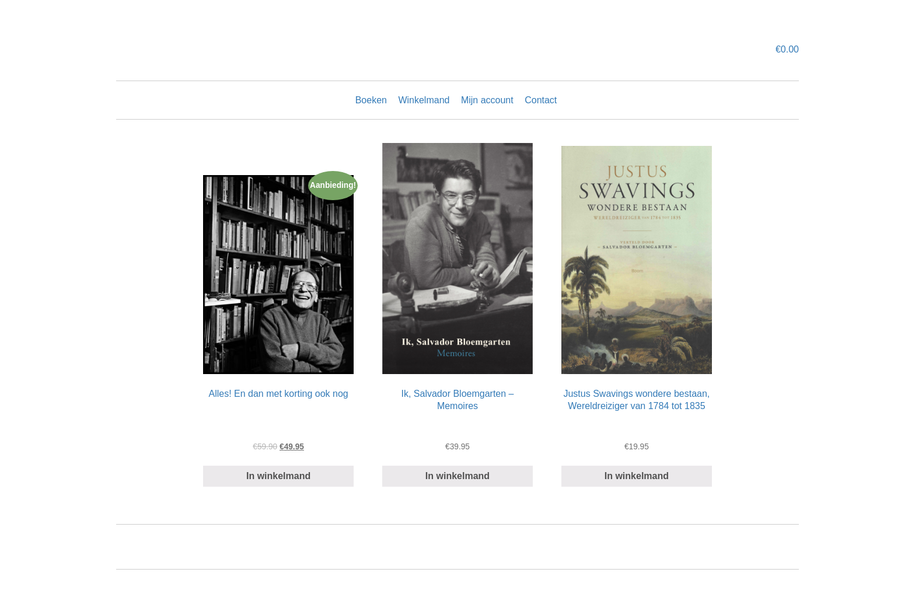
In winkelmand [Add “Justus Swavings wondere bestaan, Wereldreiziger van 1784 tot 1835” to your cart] (637, 476)
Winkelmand (423, 100)
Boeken (371, 100)
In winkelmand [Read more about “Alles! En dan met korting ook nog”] (278, 476)
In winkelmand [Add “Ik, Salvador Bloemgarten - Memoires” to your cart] (457, 476)
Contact (541, 100)
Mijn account (487, 100)
